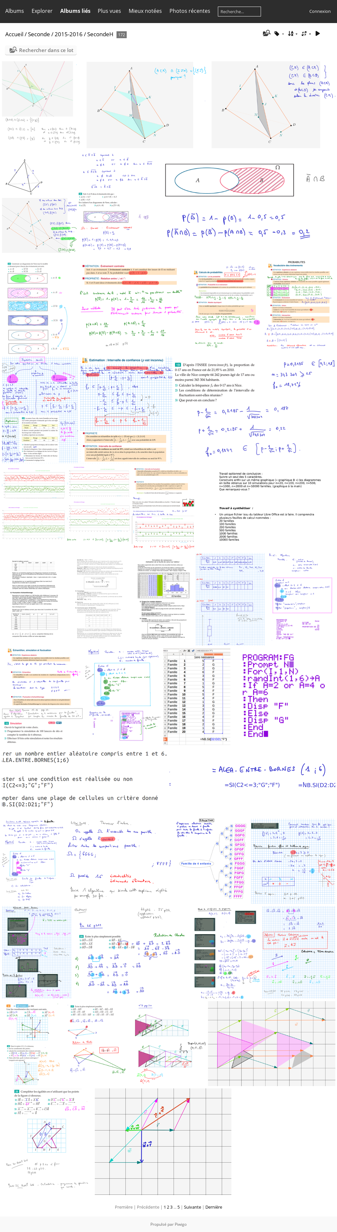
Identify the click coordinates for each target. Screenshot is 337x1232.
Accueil (14, 34)
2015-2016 (69, 34)
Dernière (213, 1207)
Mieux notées (145, 10)
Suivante (192, 1207)
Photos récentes (189, 10)
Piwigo (181, 1224)
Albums (14, 10)
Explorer (42, 10)
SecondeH (100, 34)
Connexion (320, 11)
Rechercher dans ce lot (46, 50)
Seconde (39, 34)
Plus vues (109, 10)
